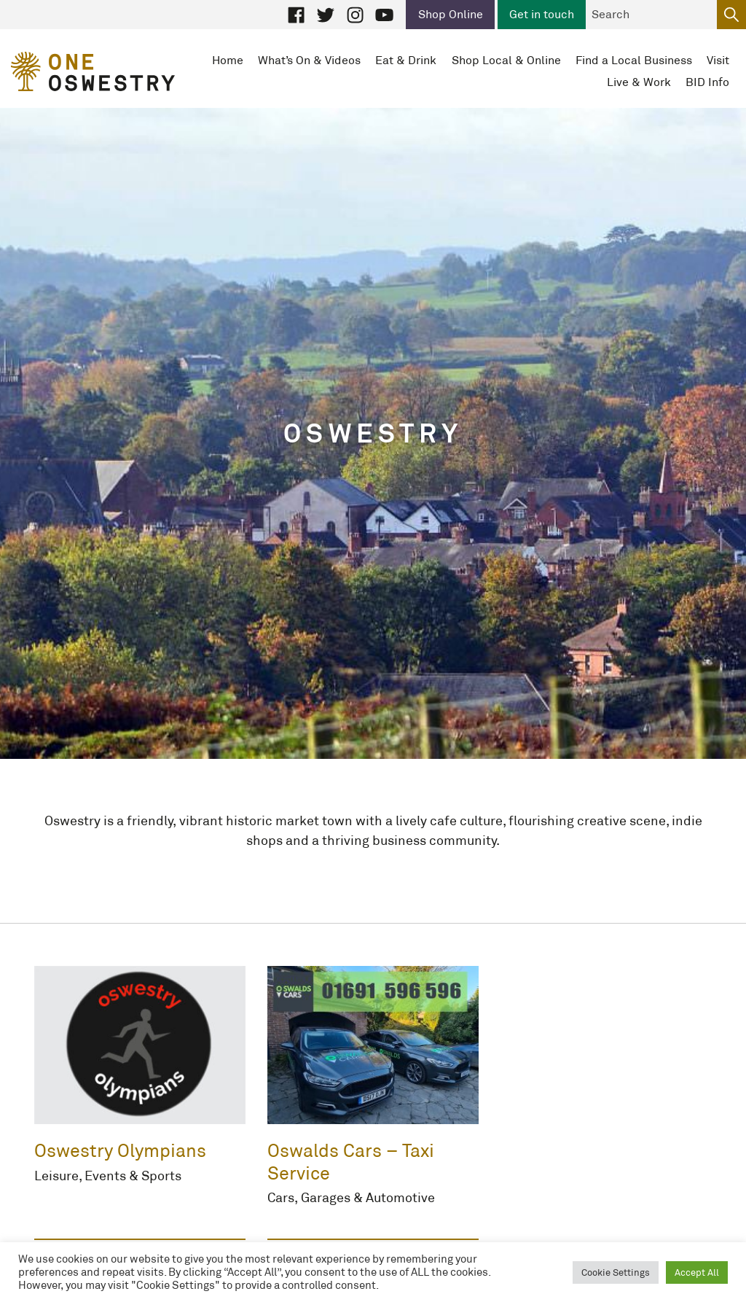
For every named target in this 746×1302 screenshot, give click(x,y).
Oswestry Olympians (120, 1150)
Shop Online (450, 14)
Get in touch (541, 14)
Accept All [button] (697, 1272)
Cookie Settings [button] (615, 1272)
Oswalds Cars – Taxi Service (350, 1161)
